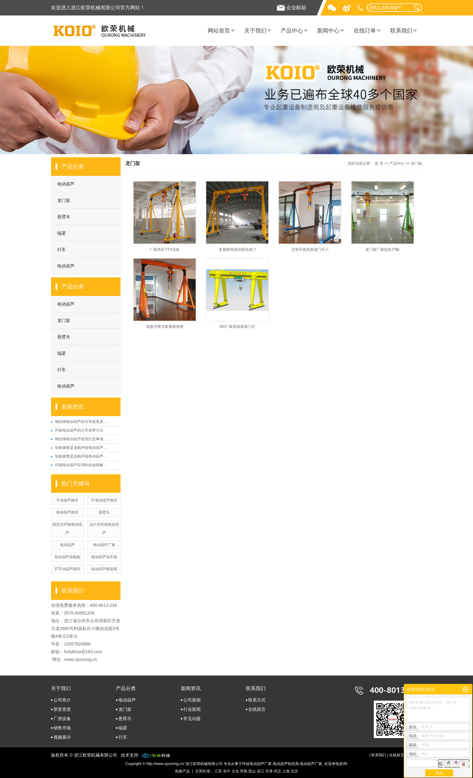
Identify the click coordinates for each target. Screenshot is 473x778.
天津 (269, 771)
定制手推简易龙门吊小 (310, 249)
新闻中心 (328, 31)
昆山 (252, 771)
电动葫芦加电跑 (67, 557)
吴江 (260, 771)
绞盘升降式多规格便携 (164, 326)
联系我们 (401, 31)
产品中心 (292, 31)
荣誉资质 (62, 709)
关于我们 (255, 31)
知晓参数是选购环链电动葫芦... (80, 448)
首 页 (379, 163)
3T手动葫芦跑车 (67, 569)
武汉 (277, 771)
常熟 (243, 771)
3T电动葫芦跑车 (104, 500)
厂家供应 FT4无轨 (165, 249)
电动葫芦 (66, 183)
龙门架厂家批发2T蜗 (382, 249)
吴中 (226, 771)
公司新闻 (192, 700)
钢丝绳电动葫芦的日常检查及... (80, 421)
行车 (61, 249)
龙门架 (63, 200)
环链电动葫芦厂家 (257, 764)
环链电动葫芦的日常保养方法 (79, 430)
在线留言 (257, 709)
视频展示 (62, 737)
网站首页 (219, 31)
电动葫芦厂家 (104, 545)
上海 (286, 771)
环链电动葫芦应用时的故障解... (80, 465)
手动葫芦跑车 (67, 500)
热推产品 (182, 771)
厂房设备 (62, 718)
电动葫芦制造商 (104, 569)
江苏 (218, 771)
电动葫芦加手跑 (104, 557)
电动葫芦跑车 (67, 512)
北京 (294, 771)
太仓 (235, 771)
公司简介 (62, 700)
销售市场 (62, 727)
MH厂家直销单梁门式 (237, 326)
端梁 (61, 233)
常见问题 (192, 718)
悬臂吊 (63, 216)
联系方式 (257, 700)
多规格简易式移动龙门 (237, 249)
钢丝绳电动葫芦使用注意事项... (80, 439)
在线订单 (365, 31)
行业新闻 (192, 709)
